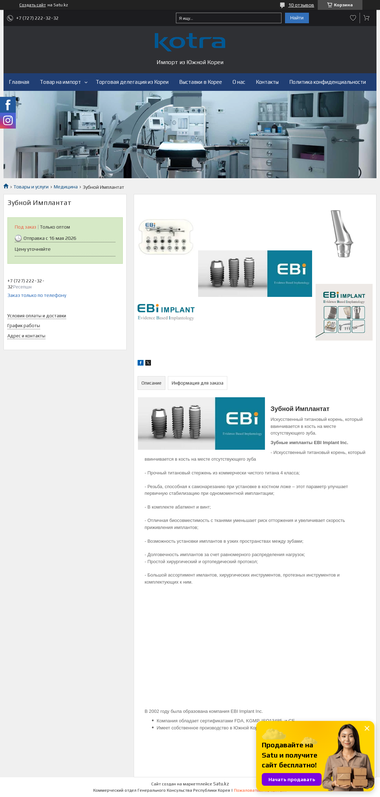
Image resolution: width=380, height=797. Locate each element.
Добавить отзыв (353, 18)
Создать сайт (32, 4)
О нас (239, 82)
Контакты (267, 82)
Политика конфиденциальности (327, 82)
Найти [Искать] (297, 17)
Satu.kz (221, 783)
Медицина (66, 186)
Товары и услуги (31, 186)
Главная (19, 82)
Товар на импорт (60, 82)
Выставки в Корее (200, 82)
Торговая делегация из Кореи (132, 82)
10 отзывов (301, 5)
